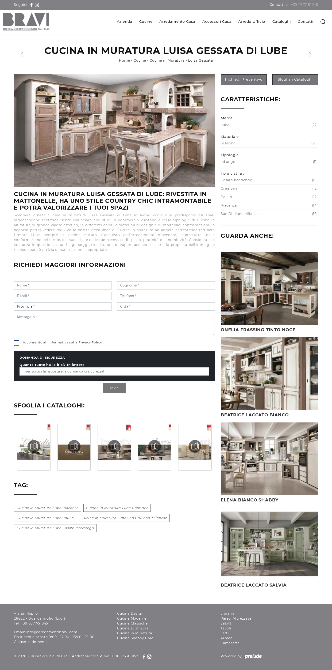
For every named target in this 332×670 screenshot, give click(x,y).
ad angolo (269, 161)
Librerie (227, 613)
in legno (269, 143)
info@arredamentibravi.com (51, 632)
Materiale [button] (230, 136)
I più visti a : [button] (232, 173)
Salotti (226, 623)
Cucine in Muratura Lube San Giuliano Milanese (124, 518)
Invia (114, 388)
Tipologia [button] (230, 155)
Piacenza (269, 205)
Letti (224, 633)
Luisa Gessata (200, 60)
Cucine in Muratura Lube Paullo (45, 518)
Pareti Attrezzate (235, 618)
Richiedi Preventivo (243, 79)
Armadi (227, 638)
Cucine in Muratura (167, 60)
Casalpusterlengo (269, 180)
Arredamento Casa (177, 21)
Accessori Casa (216, 21)
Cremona (269, 188)
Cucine (146, 21)
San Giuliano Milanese (269, 213)
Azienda (124, 21)
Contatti (305, 21)
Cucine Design (130, 613)
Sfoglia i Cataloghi (295, 79)
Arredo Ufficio (251, 21)
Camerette (230, 643)
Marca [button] (227, 118)
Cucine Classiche (132, 623)
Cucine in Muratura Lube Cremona (117, 508)
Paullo (269, 197)
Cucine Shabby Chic (135, 638)
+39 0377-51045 (304, 5)
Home (124, 60)
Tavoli (225, 628)
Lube (269, 125)
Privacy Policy (90, 342)
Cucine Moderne (132, 618)
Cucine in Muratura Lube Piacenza (47, 508)
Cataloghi (281, 21)
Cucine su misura (133, 628)
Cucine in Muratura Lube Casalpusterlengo (55, 528)
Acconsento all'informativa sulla (62, 342)
